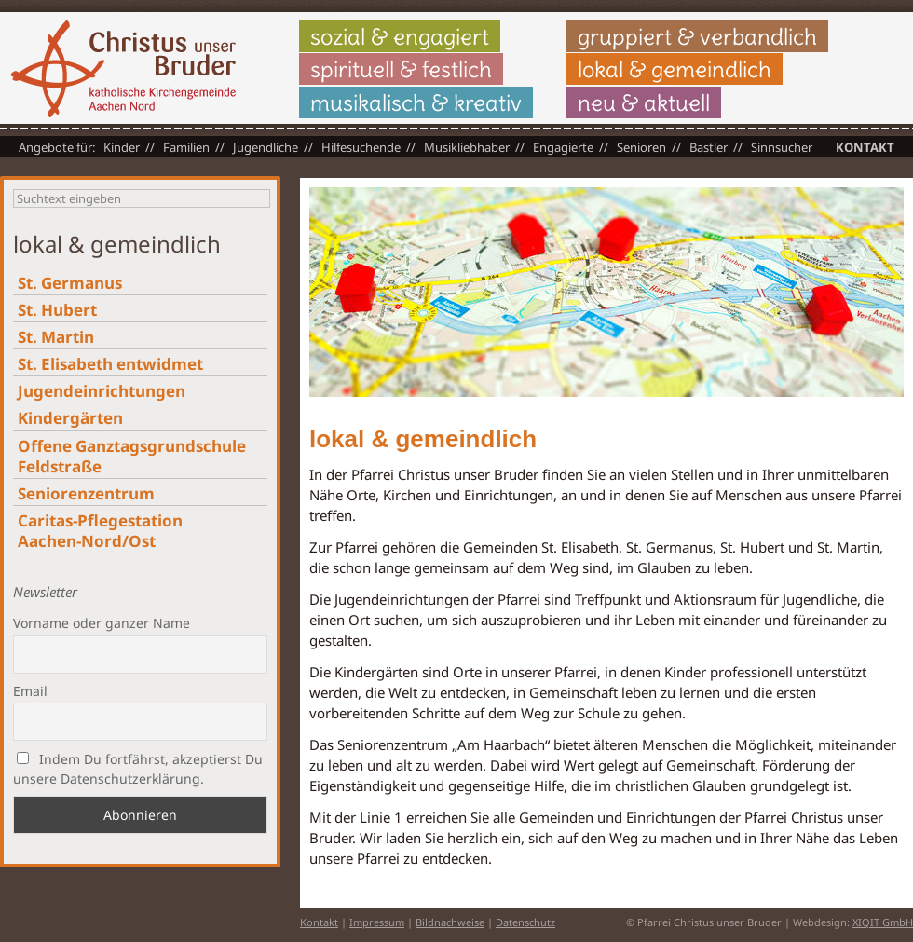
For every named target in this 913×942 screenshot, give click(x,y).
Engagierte (563, 147)
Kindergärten (70, 418)
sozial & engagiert (399, 36)
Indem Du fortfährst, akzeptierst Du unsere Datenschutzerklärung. (138, 768)
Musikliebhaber (467, 147)
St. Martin (56, 337)
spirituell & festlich (401, 69)
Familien (186, 147)
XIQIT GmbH (882, 922)
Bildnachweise (450, 922)
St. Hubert (57, 310)
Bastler (708, 147)
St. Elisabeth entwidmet (110, 364)
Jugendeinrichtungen (101, 391)
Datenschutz (525, 922)
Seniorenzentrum (86, 493)
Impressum (376, 922)
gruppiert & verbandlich (697, 36)
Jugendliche (265, 147)
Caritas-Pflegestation (100, 531)
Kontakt (865, 147)
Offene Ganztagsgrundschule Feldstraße (132, 456)
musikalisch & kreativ (416, 102)
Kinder (121, 147)
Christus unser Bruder (123, 68)
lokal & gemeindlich (674, 69)
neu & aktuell (644, 102)
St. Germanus (70, 283)
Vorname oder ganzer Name (101, 623)
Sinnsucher (781, 147)
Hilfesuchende (361, 147)
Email (30, 691)
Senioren (641, 147)
